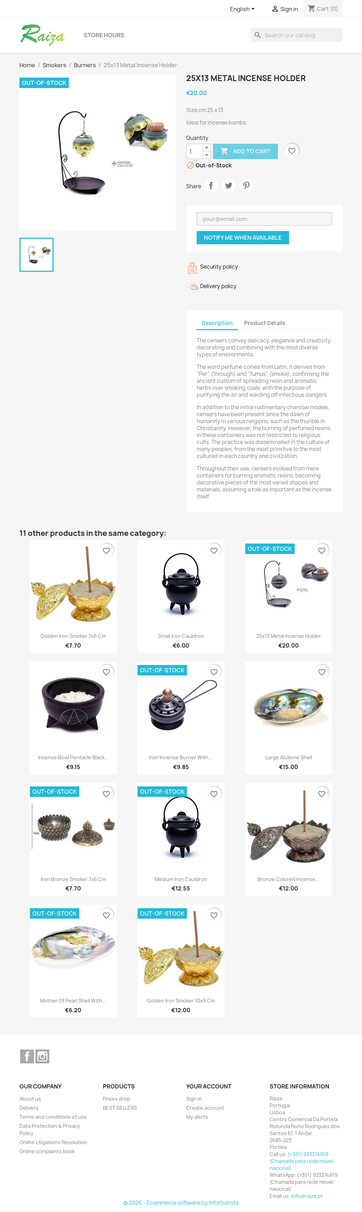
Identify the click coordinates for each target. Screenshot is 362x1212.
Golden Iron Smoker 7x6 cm (73, 636)
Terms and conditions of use (53, 1117)
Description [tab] (217, 323)
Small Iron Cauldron (181, 636)
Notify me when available (243, 237)
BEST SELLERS (120, 1107)
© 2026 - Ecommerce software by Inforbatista (181, 1202)
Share (211, 185)
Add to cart (245, 151)
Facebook (27, 1056)
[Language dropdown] (243, 9)
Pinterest (246, 185)
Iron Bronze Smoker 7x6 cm (73, 879)
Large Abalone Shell (288, 757)
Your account (208, 1086)
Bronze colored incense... (288, 879)
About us (30, 1098)
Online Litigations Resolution (53, 1142)
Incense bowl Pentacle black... (73, 757)
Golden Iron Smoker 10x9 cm (181, 1000)
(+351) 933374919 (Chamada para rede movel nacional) (301, 1161)
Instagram (42, 1056)
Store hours (104, 35)
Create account (205, 1107)
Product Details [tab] (264, 323)
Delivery (29, 1107)
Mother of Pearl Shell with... (73, 1000)
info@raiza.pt (307, 1196)
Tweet (229, 185)
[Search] (297, 35)
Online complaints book (47, 1151)
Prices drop (116, 1098)
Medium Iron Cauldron (181, 879)
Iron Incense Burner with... (181, 757)
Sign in (194, 1098)
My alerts (197, 1117)
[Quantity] (194, 151)
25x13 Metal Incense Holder (288, 636)
